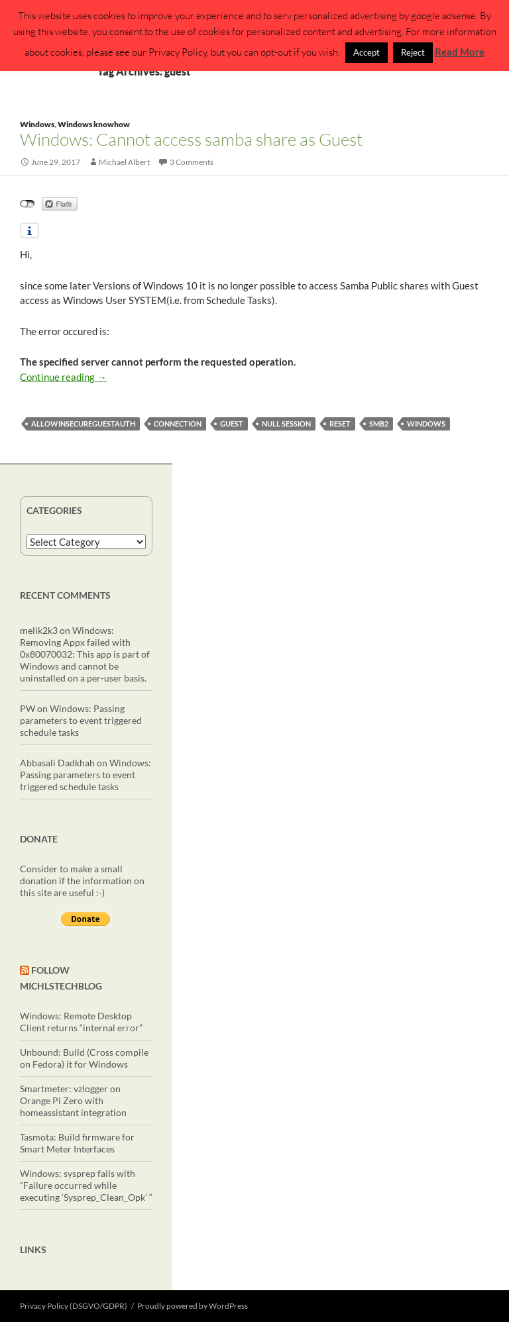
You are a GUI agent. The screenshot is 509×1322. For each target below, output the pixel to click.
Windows (37, 124)
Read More (459, 52)
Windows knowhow (94, 124)
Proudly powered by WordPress (192, 1306)
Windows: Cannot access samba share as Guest (191, 139)
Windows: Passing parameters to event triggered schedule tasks (81, 720)
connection (177, 423)
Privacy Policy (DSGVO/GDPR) (73, 1306)
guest (231, 423)
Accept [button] (366, 52)
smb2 (378, 423)
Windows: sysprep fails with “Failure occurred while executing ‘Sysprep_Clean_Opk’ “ (86, 1185)
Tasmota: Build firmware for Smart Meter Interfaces (77, 1142)
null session (286, 423)
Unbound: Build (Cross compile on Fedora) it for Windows (84, 1058)
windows (426, 423)
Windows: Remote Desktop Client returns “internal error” (81, 1021)
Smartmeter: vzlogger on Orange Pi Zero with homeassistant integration (73, 1100)
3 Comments (191, 162)
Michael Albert (124, 162)
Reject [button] (413, 52)
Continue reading (63, 377)
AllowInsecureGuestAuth (83, 423)
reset (340, 423)
